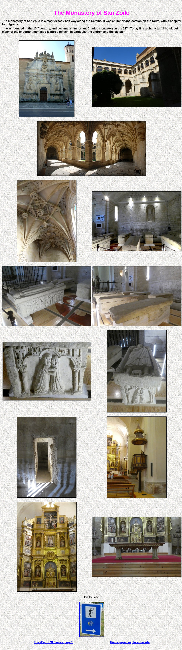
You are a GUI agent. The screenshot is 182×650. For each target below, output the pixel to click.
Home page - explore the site (130, 642)
